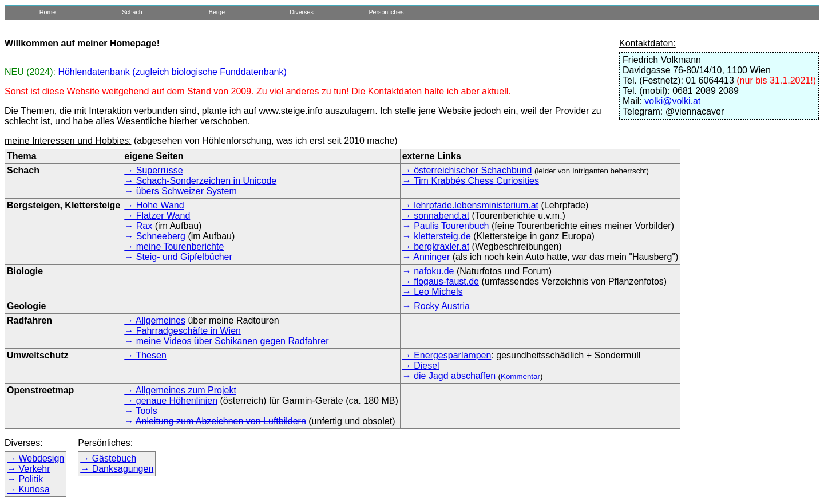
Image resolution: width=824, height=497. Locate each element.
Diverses (301, 12)
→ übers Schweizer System (180, 191)
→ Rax (138, 226)
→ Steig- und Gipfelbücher (178, 257)
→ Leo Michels (432, 292)
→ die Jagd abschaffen (449, 376)
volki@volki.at (672, 101)
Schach (132, 12)
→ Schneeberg (154, 236)
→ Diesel (420, 365)
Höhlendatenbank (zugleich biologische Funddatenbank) (172, 72)
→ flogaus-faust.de (440, 281)
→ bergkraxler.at (435, 246)
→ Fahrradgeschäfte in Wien (182, 331)
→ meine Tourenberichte (174, 246)
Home (47, 12)
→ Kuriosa (28, 489)
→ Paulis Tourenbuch (445, 226)
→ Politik (25, 479)
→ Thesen (145, 355)
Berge (217, 12)
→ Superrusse (153, 170)
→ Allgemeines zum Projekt (180, 390)
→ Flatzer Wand (157, 215)
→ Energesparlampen (447, 355)
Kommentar (520, 376)
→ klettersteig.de (436, 236)
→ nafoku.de (428, 271)
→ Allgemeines (154, 320)
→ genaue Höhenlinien (170, 400)
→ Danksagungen (116, 469)
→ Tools (140, 411)
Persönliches (386, 12)
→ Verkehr (28, 469)
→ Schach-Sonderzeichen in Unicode (200, 181)
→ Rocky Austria (436, 306)
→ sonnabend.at (435, 215)
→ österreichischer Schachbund (467, 170)
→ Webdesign (35, 458)
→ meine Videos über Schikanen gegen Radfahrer (226, 341)
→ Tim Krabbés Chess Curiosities (470, 181)
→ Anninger (426, 257)
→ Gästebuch (108, 458)
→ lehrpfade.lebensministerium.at (470, 205)
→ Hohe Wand (154, 205)
